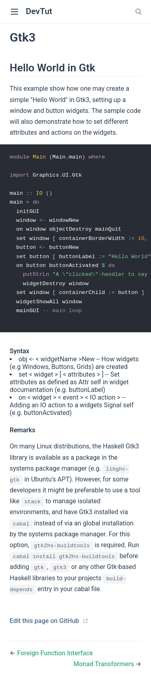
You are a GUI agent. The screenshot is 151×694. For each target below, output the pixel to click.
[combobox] (139, 12)
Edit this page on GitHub (44, 625)
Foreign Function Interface (55, 658)
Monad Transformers (104, 669)
